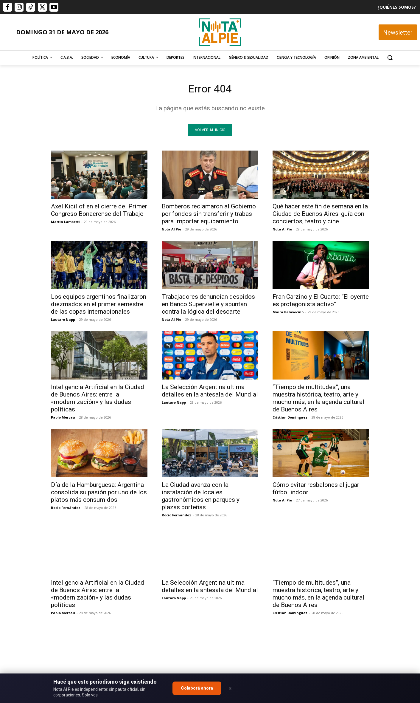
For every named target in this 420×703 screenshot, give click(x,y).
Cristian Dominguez (290, 419)
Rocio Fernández (65, 509)
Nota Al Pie (171, 231)
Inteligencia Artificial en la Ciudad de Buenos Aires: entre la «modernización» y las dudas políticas (97, 400)
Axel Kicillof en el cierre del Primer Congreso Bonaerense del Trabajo (99, 212)
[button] (390, 57)
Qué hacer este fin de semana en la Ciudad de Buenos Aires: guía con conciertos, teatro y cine (320, 216)
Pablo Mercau (63, 419)
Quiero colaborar (390, 576)
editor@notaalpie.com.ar (184, 670)
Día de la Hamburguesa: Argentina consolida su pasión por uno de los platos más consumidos (99, 494)
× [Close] (230, 688)
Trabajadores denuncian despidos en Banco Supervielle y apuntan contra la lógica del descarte (208, 306)
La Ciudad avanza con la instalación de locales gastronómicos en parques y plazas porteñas (200, 497)
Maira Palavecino (288, 314)
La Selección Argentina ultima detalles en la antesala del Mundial (210, 392)
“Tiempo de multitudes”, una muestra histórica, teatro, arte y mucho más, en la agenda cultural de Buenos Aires (318, 400)
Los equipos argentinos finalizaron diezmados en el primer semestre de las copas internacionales (98, 306)
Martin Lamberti (65, 223)
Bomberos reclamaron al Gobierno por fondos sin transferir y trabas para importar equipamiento (209, 216)
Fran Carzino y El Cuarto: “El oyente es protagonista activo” (321, 302)
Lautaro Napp (63, 321)
